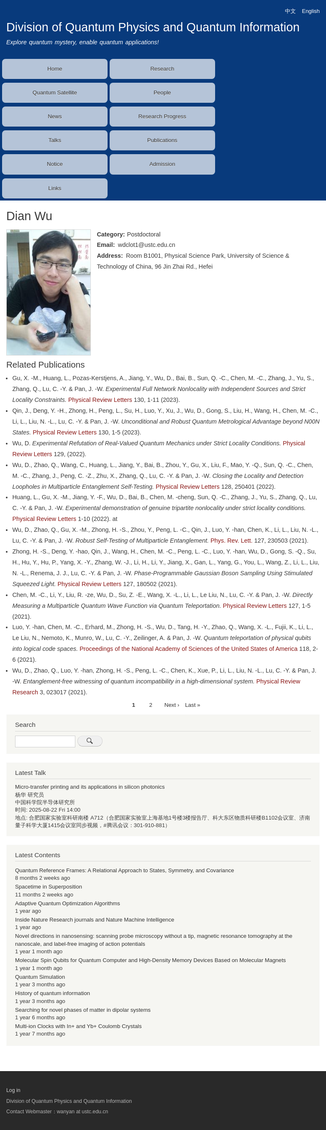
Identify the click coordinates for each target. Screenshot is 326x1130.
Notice (55, 164)
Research (162, 69)
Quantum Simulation (40, 977)
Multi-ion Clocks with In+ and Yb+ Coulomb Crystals (78, 1026)
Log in (13, 1090)
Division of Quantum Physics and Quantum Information (153, 27)
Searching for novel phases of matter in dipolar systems (83, 1010)
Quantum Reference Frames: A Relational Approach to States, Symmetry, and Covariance (124, 870)
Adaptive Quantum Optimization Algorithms (67, 903)
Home (54, 69)
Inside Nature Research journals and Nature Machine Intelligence (94, 920)
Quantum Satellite (55, 92)
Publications (162, 140)
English (311, 11)
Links (54, 188)
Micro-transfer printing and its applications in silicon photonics (90, 787)
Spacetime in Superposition (48, 887)
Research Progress (162, 116)
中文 (290, 11)
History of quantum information (52, 993)
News (55, 116)
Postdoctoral (144, 234)
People (162, 92)
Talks (55, 140)
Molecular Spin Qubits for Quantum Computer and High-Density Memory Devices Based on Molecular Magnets (150, 960)
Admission (162, 164)
